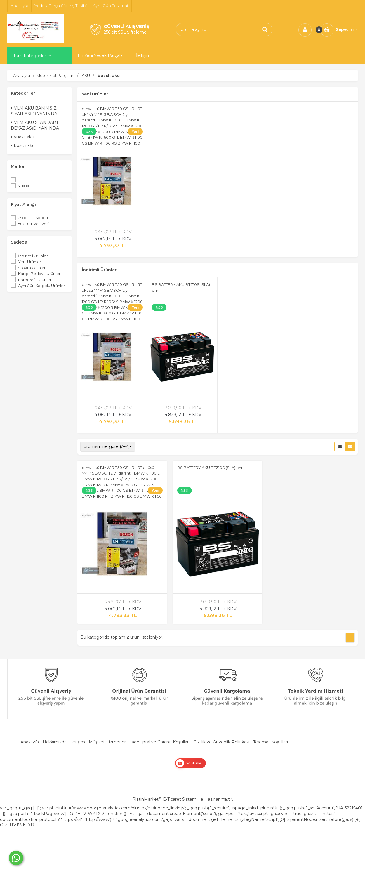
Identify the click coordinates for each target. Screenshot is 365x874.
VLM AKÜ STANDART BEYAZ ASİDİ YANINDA (35, 125)
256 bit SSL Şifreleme (125, 32)
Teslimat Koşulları (270, 742)
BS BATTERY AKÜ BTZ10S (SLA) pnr (210, 467)
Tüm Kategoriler (29, 55)
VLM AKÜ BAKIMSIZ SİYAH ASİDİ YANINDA (34, 111)
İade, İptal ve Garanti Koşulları (160, 742)
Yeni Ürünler (29, 261)
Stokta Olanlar (32, 267)
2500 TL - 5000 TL (34, 218)
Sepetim (347, 29)
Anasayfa (29, 742)
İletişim (77, 742)
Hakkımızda (55, 742)
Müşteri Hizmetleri (108, 742)
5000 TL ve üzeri (33, 223)
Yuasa (23, 186)
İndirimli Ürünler (33, 255)
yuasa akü (22, 137)
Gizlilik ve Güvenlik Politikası (221, 742)
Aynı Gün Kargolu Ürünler (41, 285)
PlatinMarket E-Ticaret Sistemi (164, 799)
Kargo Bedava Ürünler (39, 273)
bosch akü (23, 145)
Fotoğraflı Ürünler (34, 279)
